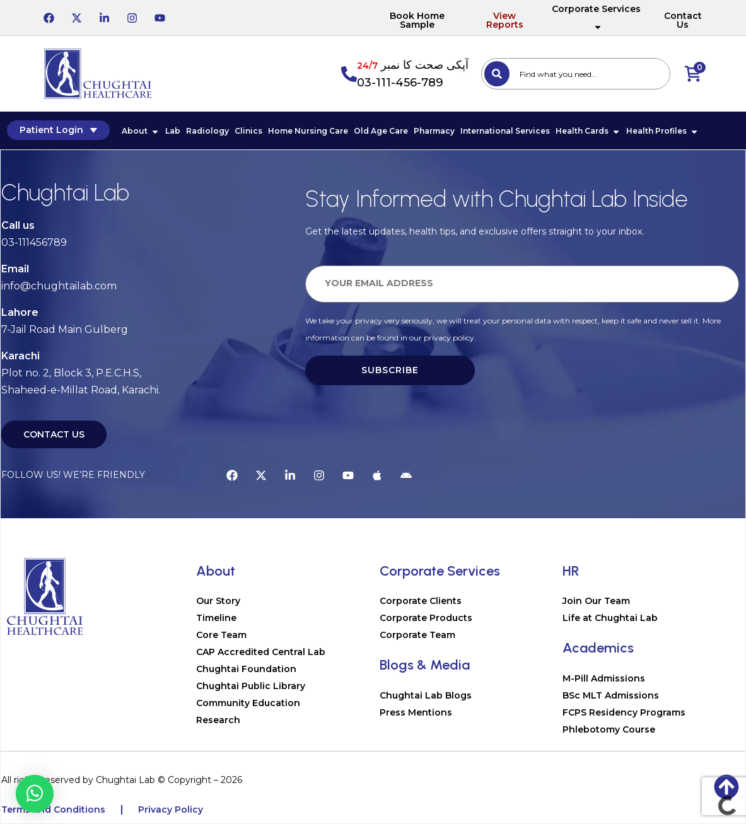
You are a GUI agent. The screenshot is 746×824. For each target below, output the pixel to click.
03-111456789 (34, 243)
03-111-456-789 (400, 83)
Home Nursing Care (307, 131)
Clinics (248, 131)
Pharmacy (433, 131)
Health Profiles (662, 131)
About (140, 131)
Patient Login (57, 130)
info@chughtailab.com (59, 287)
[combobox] (575, 74)
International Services (504, 131)
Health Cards (587, 131)
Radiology (206, 131)
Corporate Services (596, 17)
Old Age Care (380, 131)
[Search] (497, 73)
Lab (172, 131)
